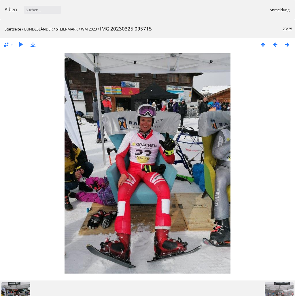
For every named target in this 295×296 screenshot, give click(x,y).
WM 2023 (89, 29)
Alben (11, 9)
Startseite (13, 29)
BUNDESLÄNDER (38, 29)
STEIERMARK (67, 29)
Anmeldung (280, 9)
